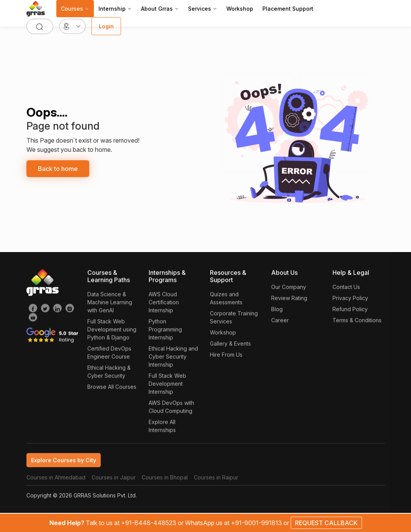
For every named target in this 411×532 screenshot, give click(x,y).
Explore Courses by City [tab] (63, 462)
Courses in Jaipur (114, 479)
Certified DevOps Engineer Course (109, 354)
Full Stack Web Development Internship (167, 385)
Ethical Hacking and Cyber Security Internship (173, 358)
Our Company (288, 288)
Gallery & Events (230, 345)
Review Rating (289, 299)
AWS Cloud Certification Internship (164, 304)
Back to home (58, 168)
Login (106, 26)
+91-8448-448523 (149, 523)
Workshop (239, 8)
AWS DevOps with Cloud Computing (171, 408)
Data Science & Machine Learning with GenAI (109, 304)
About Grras (160, 8)
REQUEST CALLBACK (326, 523)
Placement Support (287, 8)
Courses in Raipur (216, 479)
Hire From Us (226, 356)
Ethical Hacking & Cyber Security (109, 373)
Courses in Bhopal (165, 479)
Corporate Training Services (234, 319)
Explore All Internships (162, 427)
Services (202, 8)
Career (280, 322)
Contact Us (346, 288)
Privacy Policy (350, 299)
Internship (115, 8)
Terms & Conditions (357, 322)
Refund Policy (350, 310)
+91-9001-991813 (257, 523)
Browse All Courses (111, 388)
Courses (75, 8)
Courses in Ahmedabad (55, 479)
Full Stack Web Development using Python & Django (111, 331)
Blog (277, 310)
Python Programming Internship (165, 331)
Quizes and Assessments (226, 300)
